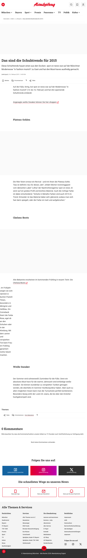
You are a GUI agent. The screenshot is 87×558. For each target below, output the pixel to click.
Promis (4, 531)
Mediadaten (47, 534)
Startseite (6, 19)
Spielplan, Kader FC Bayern (31, 537)
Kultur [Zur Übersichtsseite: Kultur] (75, 12)
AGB (65, 520)
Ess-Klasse (26, 531)
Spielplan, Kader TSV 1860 (31, 540)
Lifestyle (18, 19)
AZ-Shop (46, 537)
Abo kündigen (68, 529)
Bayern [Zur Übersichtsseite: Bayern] (18, 12)
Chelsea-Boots (19, 283)
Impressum (67, 517)
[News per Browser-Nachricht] (72, 492)
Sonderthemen (48, 543)
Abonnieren (47, 523)
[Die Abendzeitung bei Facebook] (15, 470)
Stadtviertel (5, 520)
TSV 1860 (5, 529)
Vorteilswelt (26, 534)
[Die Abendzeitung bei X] (72, 470)
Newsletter (26, 520)
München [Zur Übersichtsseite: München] (5, 12)
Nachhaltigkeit (6, 546)
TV (3, 537)
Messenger (26, 523)
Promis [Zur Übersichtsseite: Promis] (37, 12)
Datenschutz (68, 523)
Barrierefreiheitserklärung (72, 526)
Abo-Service (47, 526)
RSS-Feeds (26, 526)
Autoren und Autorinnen (51, 517)
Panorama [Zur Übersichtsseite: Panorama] (48, 12)
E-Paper (46, 529)
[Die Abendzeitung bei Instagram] (43, 470)
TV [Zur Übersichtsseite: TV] (59, 12)
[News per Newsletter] (43, 492)
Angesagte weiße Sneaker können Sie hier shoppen (35, 102)
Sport (3, 534)
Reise (3, 543)
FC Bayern (5, 526)
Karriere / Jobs (48, 520)
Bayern (4, 523)
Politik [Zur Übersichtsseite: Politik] (66, 12)
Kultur (4, 540)
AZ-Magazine (48, 540)
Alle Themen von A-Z (29, 517)
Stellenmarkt (26, 543)
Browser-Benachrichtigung (31, 529)
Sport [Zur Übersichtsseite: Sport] (27, 12)
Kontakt (46, 531)
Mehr (12, 19)
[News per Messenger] (15, 492)
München (5, 517)
